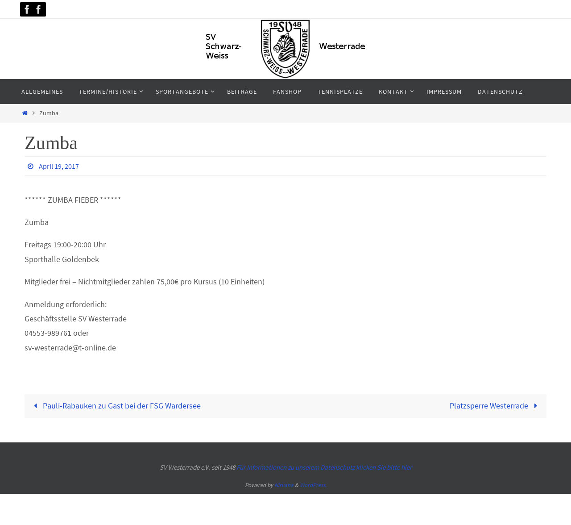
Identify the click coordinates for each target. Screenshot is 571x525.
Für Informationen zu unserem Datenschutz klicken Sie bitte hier (324, 467)
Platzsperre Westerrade (495, 405)
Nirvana (284, 485)
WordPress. (313, 485)
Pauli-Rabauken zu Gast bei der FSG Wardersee (115, 405)
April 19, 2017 (59, 166)
